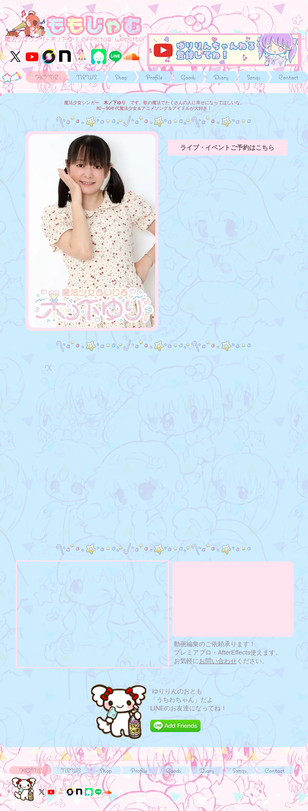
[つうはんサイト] (82, 56)
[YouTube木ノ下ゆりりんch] (32, 56)
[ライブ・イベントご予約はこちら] (227, 147)
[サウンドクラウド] (132, 56)
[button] (91, 231)
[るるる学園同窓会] (65, 56)
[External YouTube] (232, 599)
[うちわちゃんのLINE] (115, 56)
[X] (15, 56)
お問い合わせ (218, 660)
